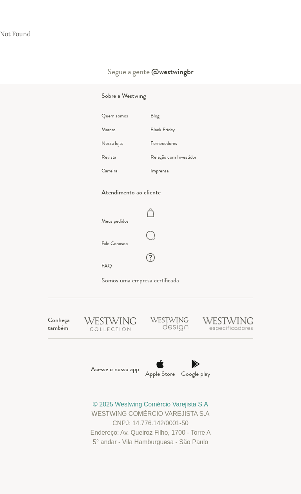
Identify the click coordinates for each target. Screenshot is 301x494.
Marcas (109, 129)
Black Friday (162, 129)
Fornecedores (163, 143)
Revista (109, 157)
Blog (155, 115)
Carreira (109, 170)
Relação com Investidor (173, 157)
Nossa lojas (112, 143)
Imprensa (159, 170)
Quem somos (115, 115)
